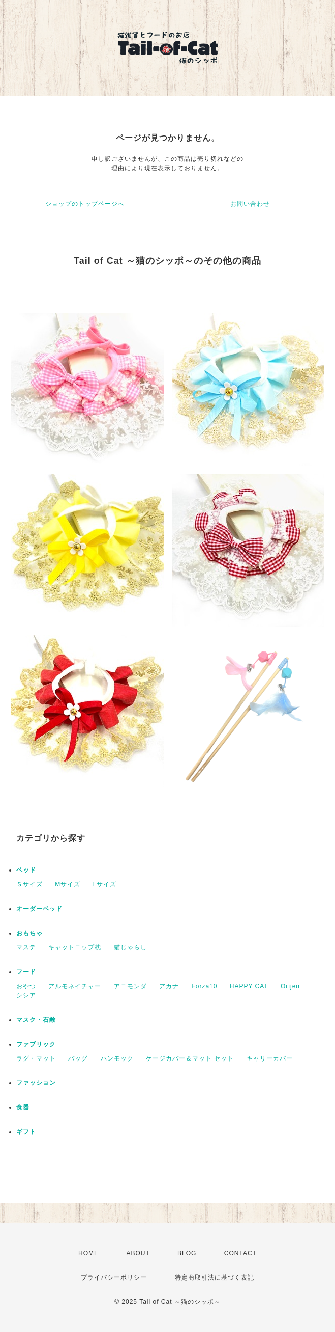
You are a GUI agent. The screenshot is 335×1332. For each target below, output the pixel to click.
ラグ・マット (36, 1058)
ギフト (26, 1131)
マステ (26, 947)
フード (26, 971)
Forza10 (204, 986)
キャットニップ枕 (74, 947)
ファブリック (36, 1044)
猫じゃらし (130, 947)
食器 (22, 1107)
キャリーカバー (270, 1058)
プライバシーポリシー (114, 1277)
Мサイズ (67, 884)
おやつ (26, 986)
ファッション (36, 1082)
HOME (88, 1253)
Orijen (290, 986)
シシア (26, 995)
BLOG (186, 1253)
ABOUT (137, 1253)
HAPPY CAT (249, 986)
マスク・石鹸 (36, 1019)
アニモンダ (130, 986)
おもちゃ (29, 933)
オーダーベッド (39, 908)
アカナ (169, 986)
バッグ (78, 1058)
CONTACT (240, 1253)
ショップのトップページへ (85, 203)
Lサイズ (105, 884)
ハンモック (117, 1058)
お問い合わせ (250, 203)
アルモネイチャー (74, 986)
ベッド (26, 870)
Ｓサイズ (29, 884)
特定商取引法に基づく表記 (214, 1277)
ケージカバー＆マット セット (190, 1058)
